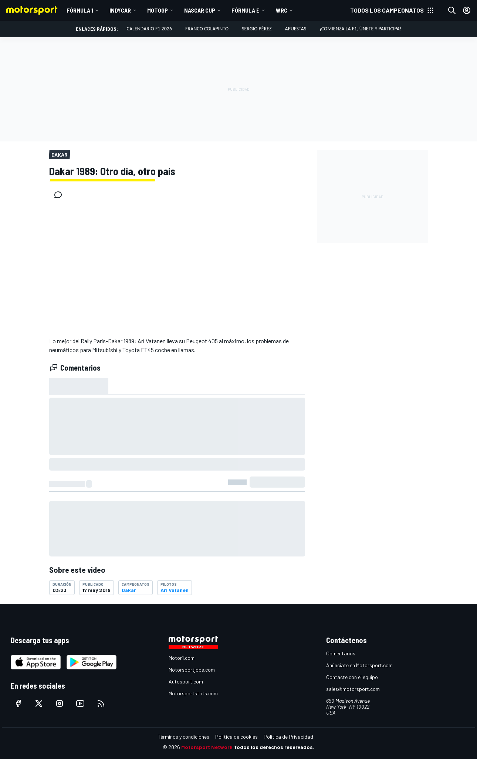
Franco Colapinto (207, 29)
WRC (281, 10)
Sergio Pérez (257, 29)
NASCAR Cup (199, 10)
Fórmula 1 (80, 10)
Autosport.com (186, 681)
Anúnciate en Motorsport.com (359, 665)
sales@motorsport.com (353, 689)
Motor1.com (181, 658)
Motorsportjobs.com (192, 669)
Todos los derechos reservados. (274, 747)
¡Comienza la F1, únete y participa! (360, 29)
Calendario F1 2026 (149, 29)
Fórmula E (245, 10)
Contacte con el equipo (352, 677)
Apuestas (296, 29)
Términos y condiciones (183, 736)
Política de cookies (236, 736)
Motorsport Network (207, 747)
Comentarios (340, 653)
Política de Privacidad (288, 736)
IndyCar (120, 10)
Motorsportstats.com (193, 693)
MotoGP (157, 10)
